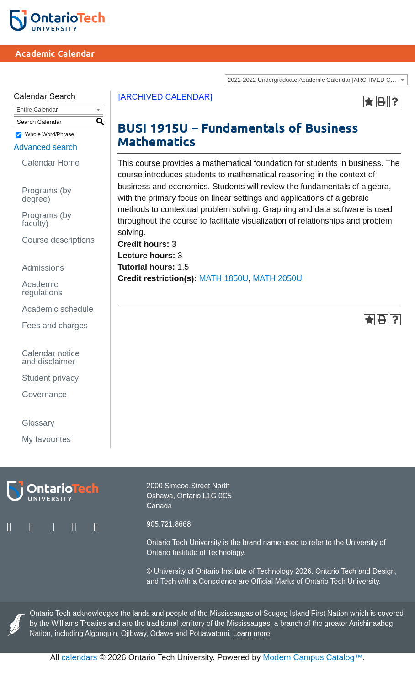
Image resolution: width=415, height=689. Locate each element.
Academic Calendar (55, 53)
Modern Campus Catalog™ (312, 657)
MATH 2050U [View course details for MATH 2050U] (277, 278)
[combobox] (316, 79)
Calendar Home (51, 162)
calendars (79, 657)
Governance (44, 394)
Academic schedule (57, 309)
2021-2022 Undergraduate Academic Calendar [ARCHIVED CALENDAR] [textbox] (317, 79)
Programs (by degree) (46, 194)
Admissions (43, 267)
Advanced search (45, 147)
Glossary (38, 422)
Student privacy (50, 378)
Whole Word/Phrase (49, 134)
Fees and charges (55, 325)
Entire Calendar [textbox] (37, 109)
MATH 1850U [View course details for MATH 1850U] (224, 278)
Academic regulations (42, 288)
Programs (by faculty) (46, 219)
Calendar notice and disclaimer (51, 357)
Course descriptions (58, 240)
